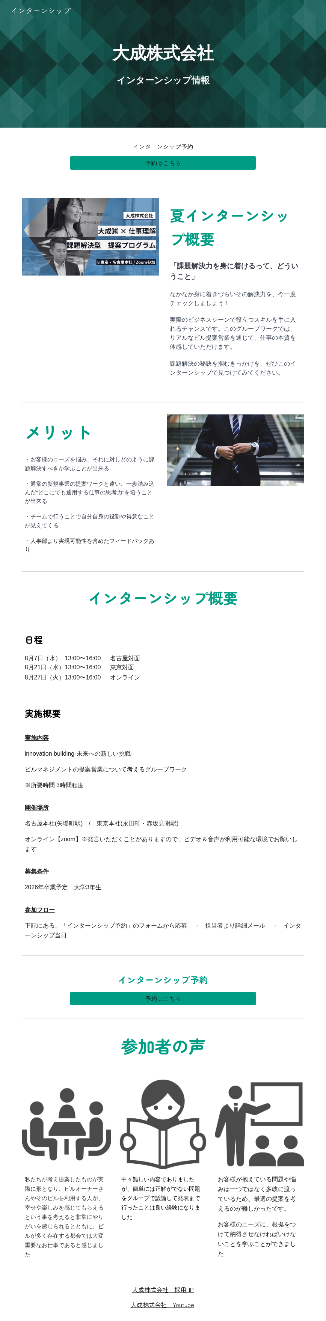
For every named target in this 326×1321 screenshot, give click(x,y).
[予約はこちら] (162, 162)
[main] (163, 64)
